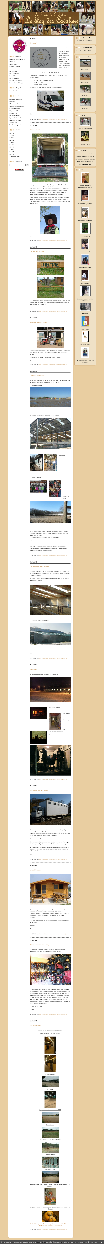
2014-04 (12, 151)
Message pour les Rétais (38, 322)
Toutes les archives (15, 156)
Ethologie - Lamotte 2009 (85, 128)
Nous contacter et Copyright (17, 82)
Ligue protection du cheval (16, 118)
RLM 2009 (85, 95)
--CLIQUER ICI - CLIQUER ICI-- (84, 50)
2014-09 (12, 142)
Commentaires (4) (62, 119)
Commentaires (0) (62, 1014)
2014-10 (12, 140)
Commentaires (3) (62, 311)
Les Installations (14, 76)
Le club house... (35, 870)
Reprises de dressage (15, 120)
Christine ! (12, 62)
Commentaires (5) (62, 934)
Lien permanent (53, 119)
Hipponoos (85, 313)
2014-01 (12, 154)
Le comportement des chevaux (85, 252)
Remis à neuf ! (35, 130)
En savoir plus (92, 1242)
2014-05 (12, 149)
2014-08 (12, 144)
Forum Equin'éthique (15, 108)
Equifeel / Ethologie (15, 66)
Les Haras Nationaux (15, 115)
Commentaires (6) (62, 240)
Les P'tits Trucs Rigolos (16, 80)
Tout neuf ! (33, 43)
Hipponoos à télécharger (16, 111)
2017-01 (12, 133)
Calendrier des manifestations (17, 59)
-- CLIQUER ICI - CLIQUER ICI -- (84, 41)
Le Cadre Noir (13, 113)
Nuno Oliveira (85, 329)
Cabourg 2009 (85, 82)
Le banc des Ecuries (37, 251)
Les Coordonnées (14, 73)
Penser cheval (85, 283)
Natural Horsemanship (85, 267)
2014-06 (12, 147)
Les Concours (13, 71)
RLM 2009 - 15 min (85, 144)
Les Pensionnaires (14, 78)
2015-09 (12, 137)
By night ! (33, 669)
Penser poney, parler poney (85, 220)
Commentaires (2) (62, 364)
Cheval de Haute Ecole (16, 103)
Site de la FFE (13, 122)
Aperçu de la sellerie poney (39, 945)
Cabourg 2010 (85, 69)
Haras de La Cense (15, 91)
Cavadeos (12, 101)
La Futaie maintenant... (38, 375)
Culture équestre (14, 64)
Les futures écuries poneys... (40, 566)
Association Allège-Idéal (16, 99)
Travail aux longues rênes (16, 125)
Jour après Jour (14, 69)
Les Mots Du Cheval (85, 344)
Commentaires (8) (62, 779)
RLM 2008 (85, 108)
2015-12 (12, 135)
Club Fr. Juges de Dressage (17, 106)
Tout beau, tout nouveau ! (39, 790)
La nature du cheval (85, 236)
